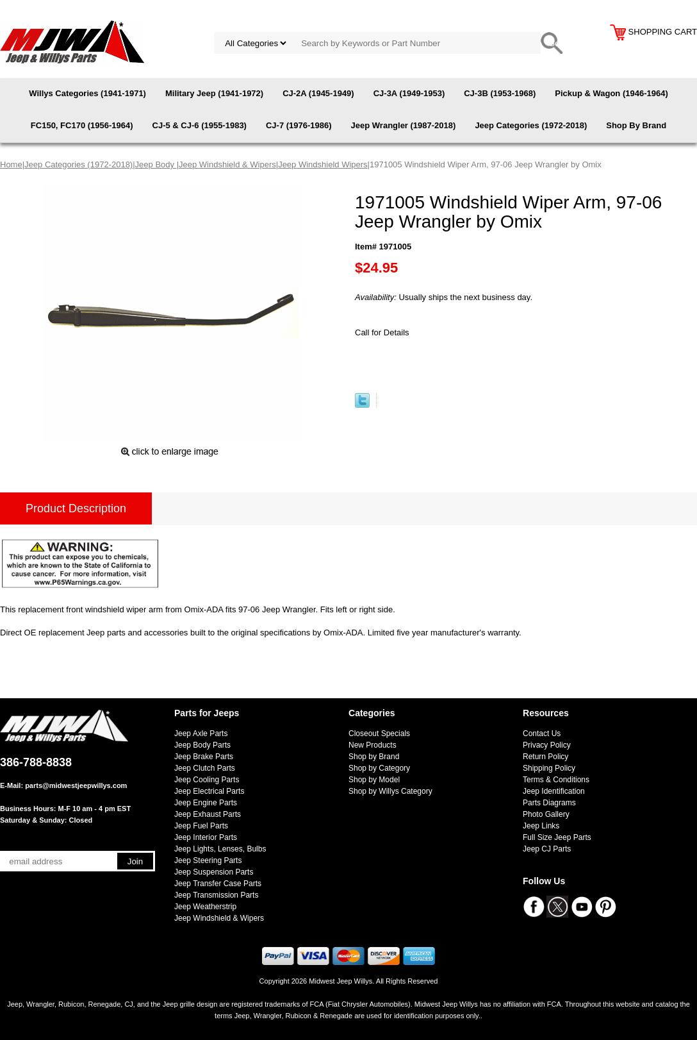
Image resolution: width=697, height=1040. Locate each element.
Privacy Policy (547, 745)
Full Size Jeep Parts (557, 837)
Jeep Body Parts (202, 745)
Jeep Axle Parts (200, 733)
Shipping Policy (549, 768)
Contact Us (542, 733)
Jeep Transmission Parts (216, 895)
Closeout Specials (379, 733)
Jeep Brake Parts (203, 756)
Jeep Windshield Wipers (322, 164)
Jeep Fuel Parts (201, 825)
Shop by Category (379, 768)
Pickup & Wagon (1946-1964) (611, 93)
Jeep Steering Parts (208, 860)
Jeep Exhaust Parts (207, 814)
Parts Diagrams (549, 802)
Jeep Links (541, 825)
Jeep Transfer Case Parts (217, 883)
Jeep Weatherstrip (205, 906)
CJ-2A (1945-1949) (318, 93)
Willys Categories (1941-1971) (87, 93)
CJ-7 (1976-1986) (299, 125)
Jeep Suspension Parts (213, 872)
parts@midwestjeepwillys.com (76, 785)
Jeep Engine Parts (205, 802)
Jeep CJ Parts (547, 848)
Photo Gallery (546, 814)
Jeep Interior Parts (205, 837)
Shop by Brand (373, 756)
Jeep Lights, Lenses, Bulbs (220, 848)
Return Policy (545, 756)
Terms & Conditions (556, 779)
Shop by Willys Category (390, 791)
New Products (372, 745)
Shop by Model (374, 779)
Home (11, 164)
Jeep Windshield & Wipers (227, 164)
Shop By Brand (636, 125)
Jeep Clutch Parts (204, 768)
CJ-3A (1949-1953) (409, 93)
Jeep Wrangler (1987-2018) (403, 125)
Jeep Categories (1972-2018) (531, 125)
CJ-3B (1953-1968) (500, 93)
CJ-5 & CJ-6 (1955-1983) (199, 125)
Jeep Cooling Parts (206, 779)
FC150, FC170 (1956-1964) (82, 125)
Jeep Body (156, 164)
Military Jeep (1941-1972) (214, 93)
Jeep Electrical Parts (209, 791)
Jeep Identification (554, 791)
